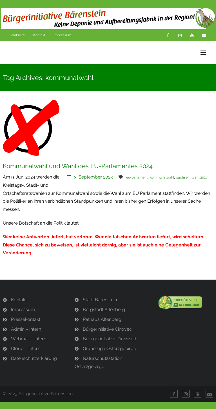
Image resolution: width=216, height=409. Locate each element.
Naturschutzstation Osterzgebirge (98, 362)
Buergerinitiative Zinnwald (109, 338)
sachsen (183, 177)
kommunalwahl (162, 177)
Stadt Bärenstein (100, 299)
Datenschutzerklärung (34, 358)
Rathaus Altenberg (102, 319)
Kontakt (39, 35)
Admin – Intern (26, 329)
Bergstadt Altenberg (104, 309)
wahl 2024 (200, 177)
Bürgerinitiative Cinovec (107, 329)
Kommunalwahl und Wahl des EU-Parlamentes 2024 (78, 166)
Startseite (17, 35)
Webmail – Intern (28, 338)
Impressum (62, 35)
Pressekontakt (25, 319)
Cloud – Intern (25, 348)
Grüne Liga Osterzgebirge (109, 348)
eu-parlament (137, 177)
